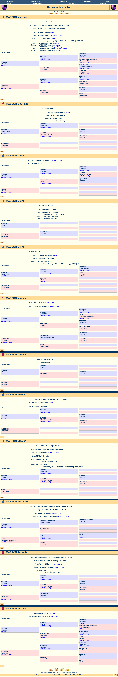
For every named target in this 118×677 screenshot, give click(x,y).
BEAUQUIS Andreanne (83, 82)
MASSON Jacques (43, 124)
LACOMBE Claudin (83, 136)
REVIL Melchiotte (42, 456)
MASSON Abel (47, 206)
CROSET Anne (41, 459)
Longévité (72, 3)
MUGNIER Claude (43, 80)
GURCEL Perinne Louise (46, 133)
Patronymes (35, 1)
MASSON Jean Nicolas (84, 267)
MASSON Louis (41, 452)
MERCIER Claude (43, 232)
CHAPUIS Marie (42, 465)
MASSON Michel (47, 359)
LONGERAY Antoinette (46, 258)
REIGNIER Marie (43, 279)
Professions (37, 3)
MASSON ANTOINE (43, 313)
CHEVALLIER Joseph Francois (85, 65)
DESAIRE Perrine (43, 543)
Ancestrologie (52, 675)
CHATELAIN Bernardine (44, 529)
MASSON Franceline (46, 45)
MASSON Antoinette (46, 47)
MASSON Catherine (51, 217)
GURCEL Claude (82, 130)
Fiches (108, 1)
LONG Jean (81, 535)
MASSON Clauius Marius (48, 50)
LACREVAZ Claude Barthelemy (47, 336)
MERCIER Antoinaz (49, 209)
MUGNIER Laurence (45, 262)
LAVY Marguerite (43, 39)
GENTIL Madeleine (83, 94)
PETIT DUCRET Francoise (84, 327)
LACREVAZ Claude (83, 179)
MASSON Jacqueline (51, 215)
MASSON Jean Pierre (58, 112)
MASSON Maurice (82, 310)
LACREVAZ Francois (83, 333)
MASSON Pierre (43, 57)
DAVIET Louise (82, 273)
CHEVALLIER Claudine (44, 68)
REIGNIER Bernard (82, 321)
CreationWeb (63, 675)
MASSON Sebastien (83, 54)
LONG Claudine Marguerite (86, 315)
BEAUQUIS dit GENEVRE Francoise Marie (88, 60)
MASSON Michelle (50, 218)
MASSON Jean (39, 303)
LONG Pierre (42, 536)
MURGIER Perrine (82, 71)
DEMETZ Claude (82, 88)
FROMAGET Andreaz (50, 212)
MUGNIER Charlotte (44, 35)
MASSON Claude (43, 32)
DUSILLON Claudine (57, 115)
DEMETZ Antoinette (44, 91)
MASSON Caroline (45, 43)
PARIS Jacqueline (44, 345)
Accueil (10, 1)
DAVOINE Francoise (83, 339)
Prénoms (63, 1)
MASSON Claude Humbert (41, 160)
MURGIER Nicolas (56, 119)
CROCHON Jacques (46, 571)
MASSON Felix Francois (47, 49)
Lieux (9, 3)
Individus (87, 1)
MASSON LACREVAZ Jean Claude (47, 522)
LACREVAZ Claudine (41, 306)
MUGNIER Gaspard (82, 77)
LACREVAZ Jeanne (44, 180)
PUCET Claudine (38, 164)
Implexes (103, 3)
